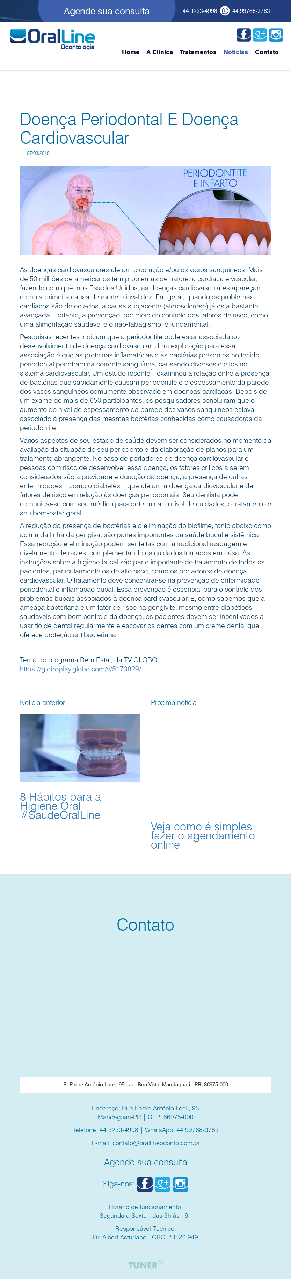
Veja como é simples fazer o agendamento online (203, 835)
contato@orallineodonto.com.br (156, 1142)
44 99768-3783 (251, 11)
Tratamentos (198, 52)
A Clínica (159, 52)
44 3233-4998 (200, 11)
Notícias (236, 52)
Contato (267, 52)
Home (130, 52)
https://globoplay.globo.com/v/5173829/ (80, 669)
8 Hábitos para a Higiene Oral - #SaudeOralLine (60, 806)
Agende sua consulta (107, 11)
